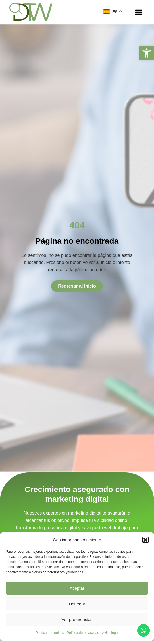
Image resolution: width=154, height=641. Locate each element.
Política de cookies (50, 633)
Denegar (77, 603)
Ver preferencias (76, 619)
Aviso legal (110, 633)
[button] (146, 53)
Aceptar (77, 588)
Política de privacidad (83, 633)
